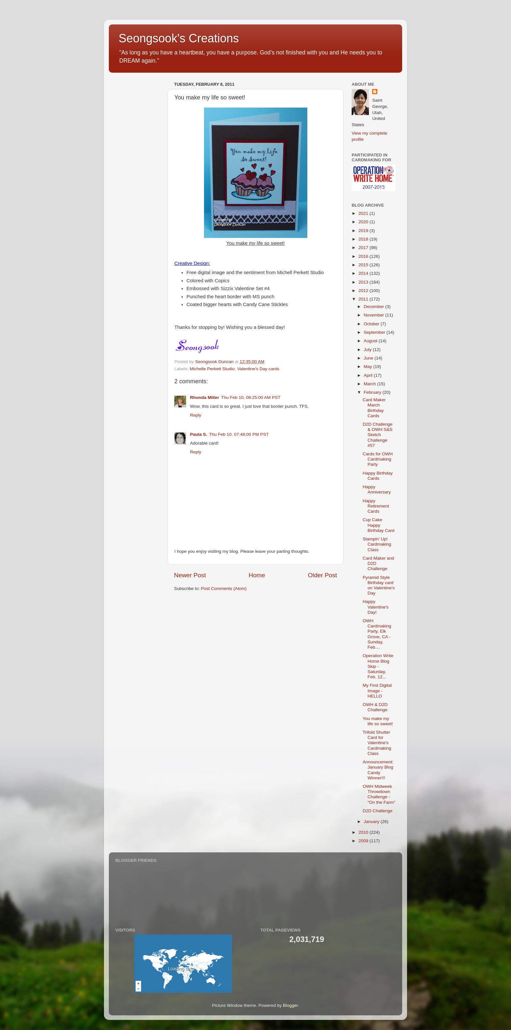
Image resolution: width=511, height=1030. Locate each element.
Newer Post (190, 575)
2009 (364, 840)
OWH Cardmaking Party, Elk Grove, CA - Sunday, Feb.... (377, 634)
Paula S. (198, 434)
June (369, 358)
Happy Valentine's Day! (376, 606)
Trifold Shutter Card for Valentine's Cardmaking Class (377, 743)
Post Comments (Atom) (224, 588)
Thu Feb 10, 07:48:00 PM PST (239, 434)
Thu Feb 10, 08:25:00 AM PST (250, 397)
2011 (364, 299)
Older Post (322, 575)
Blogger (290, 1005)
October (372, 323)
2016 (364, 256)
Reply (195, 415)
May (368, 366)
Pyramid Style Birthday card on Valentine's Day (379, 585)
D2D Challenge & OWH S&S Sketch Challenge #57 (378, 435)
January (372, 821)
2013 (364, 282)
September (375, 332)
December (374, 306)
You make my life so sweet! (378, 721)
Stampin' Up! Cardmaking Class (377, 544)
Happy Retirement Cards (376, 506)
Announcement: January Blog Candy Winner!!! (378, 769)
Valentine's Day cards (258, 368)
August (371, 340)
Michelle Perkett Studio (212, 368)
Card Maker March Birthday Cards (374, 407)
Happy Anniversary (377, 489)
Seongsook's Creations (179, 38)
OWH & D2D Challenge (375, 707)
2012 (364, 290)
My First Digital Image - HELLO (377, 690)
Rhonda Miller (204, 397)
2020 (364, 221)
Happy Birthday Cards (378, 476)
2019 (364, 230)
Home (257, 575)
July (368, 349)
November (374, 315)
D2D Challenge (378, 810)
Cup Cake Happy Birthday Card (379, 525)
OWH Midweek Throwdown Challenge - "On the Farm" (379, 794)
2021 (364, 213)
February (373, 392)
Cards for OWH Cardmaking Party (378, 459)
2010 (364, 832)
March (370, 383)
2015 (364, 264)
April (369, 375)
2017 (364, 247)
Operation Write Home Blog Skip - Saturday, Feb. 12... (378, 666)
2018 (364, 239)
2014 (364, 273)
